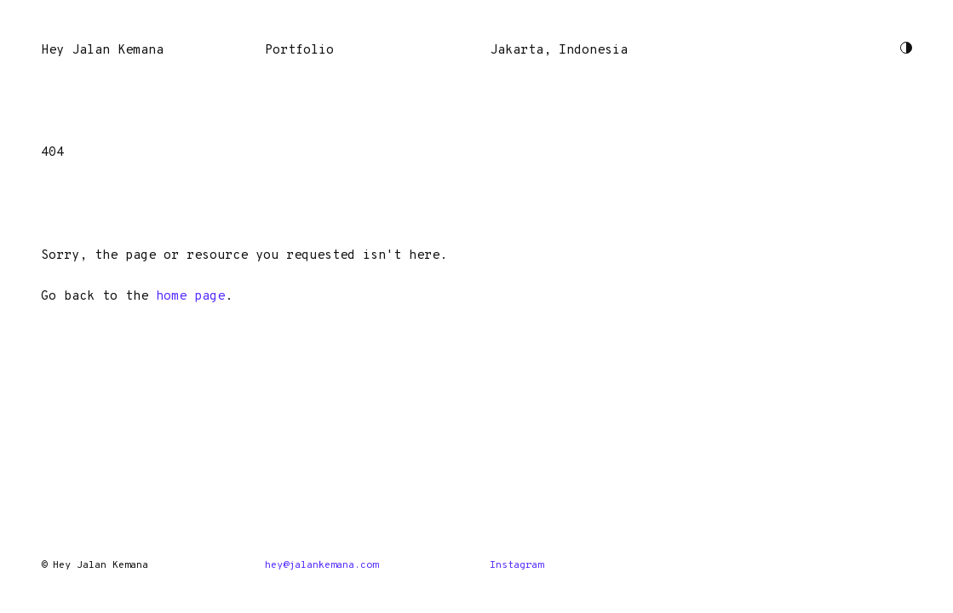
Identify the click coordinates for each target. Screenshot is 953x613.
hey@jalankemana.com (321, 565)
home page (190, 297)
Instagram (516, 565)
